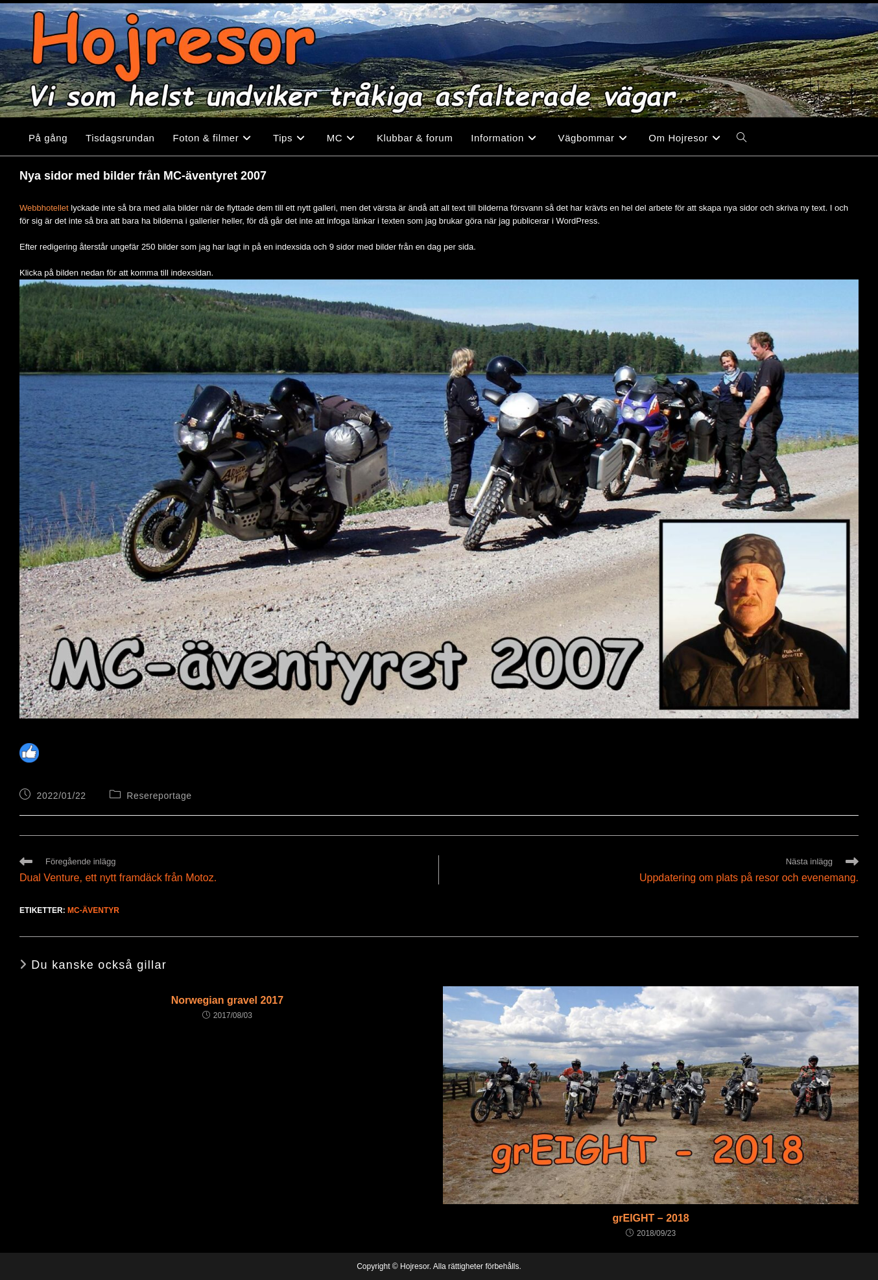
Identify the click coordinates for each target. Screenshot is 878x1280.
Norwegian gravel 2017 (227, 1000)
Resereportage (158, 795)
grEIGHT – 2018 (650, 1218)
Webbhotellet (44, 208)
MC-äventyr (93, 910)
